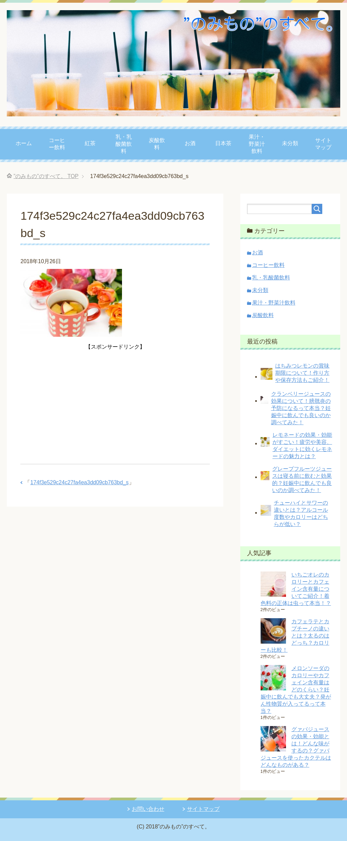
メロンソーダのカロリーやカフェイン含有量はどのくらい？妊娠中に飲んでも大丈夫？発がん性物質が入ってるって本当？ (296, 689)
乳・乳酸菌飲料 (124, 144)
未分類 (290, 143)
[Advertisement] (115, 399)
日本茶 (223, 143)
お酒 (190, 143)
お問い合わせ (148, 809)
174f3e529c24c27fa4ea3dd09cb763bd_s (79, 482)
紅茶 (90, 143)
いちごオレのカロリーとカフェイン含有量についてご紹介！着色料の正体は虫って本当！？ (296, 589)
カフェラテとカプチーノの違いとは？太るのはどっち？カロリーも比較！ (295, 636)
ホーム (24, 143)
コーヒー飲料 (57, 143)
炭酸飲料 (157, 143)
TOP (46, 176)
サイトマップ (323, 143)
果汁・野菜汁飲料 (257, 144)
